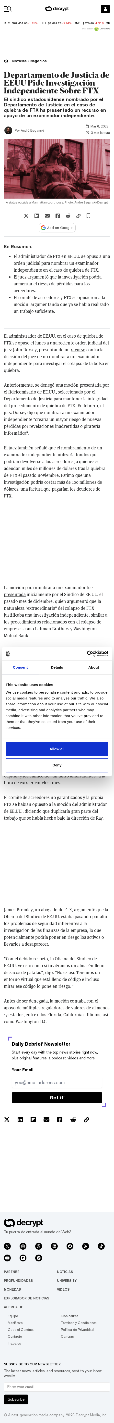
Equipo (13, 1316)
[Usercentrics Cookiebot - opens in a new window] (87, 653)
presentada (15, 594)
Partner (12, 1272)
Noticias (65, 1272)
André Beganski (32, 130)
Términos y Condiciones (79, 1323)
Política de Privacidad (77, 1330)
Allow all (57, 749)
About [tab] (93, 667)
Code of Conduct (21, 1330)
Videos (63, 1289)
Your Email (23, 1069)
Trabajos (14, 1343)
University (67, 1281)
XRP (109, 23)
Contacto (15, 1336)
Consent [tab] (20, 667)
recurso (78, 350)
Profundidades (18, 1281)
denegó (47, 385)
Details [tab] (57, 667)
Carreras (67, 1336)
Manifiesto (15, 1323)
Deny (57, 765)
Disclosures (69, 1316)
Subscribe (16, 1399)
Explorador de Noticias (26, 1298)
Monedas (12, 1289)
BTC (7, 23)
